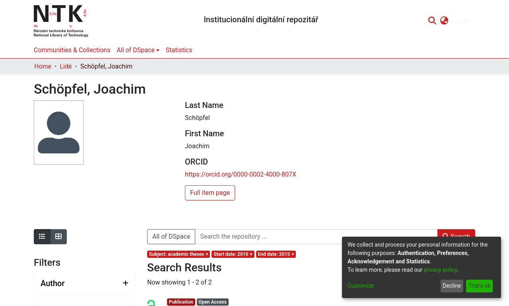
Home (42, 66)
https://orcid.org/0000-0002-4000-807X (240, 174)
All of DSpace (171, 236)
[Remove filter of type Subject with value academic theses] (178, 254)
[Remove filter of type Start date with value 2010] (233, 254)
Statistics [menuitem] (179, 50)
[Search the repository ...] (316, 236)
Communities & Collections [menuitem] (72, 50)
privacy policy (440, 270)
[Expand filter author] (84, 283)
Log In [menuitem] (461, 21)
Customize (361, 285)
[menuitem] (444, 21)
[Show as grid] (58, 236)
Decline (452, 285)
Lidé (66, 66)
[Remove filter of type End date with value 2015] (276, 254)
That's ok (479, 285)
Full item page (210, 192)
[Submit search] (432, 21)
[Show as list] (42, 236)
